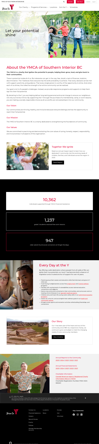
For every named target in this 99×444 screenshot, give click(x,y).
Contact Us (32, 410)
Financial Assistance (35, 413)
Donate (70, 1)
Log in (94, 1)
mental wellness (83, 284)
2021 (76, 360)
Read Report (57, 162)
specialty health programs (69, 293)
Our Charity (24, 7)
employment (71, 284)
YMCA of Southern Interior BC (13, 1)
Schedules (74, 7)
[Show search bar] (64, 2)
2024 (62, 360)
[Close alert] (85, 398)
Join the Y (80, 1)
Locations (54, 7)
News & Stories (33, 419)
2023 (67, 360)
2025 (57, 360)
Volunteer (60, 416)
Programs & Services (39, 7)
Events (31, 422)
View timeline (58, 337)
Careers (88, 1)
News (44, 413)
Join (58, 413)
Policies (31, 425)
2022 (71, 360)
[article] (49, 398)
